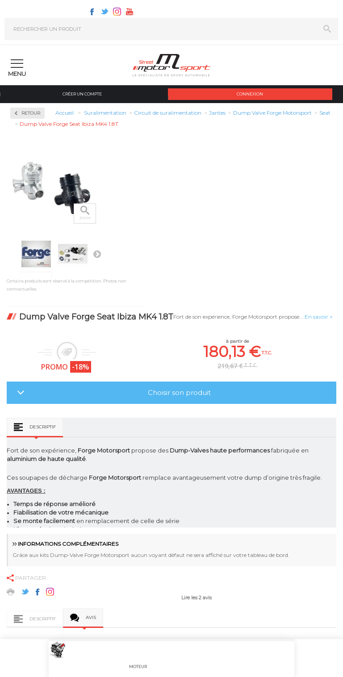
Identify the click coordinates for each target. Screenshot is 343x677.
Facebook (92, 11)
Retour (30, 113)
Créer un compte (82, 93)
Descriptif (42, 427)
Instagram (117, 11)
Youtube (129, 11)
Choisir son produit (179, 392)
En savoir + (319, 316)
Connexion (250, 93)
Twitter (104, 11)
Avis (91, 617)
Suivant (96, 253)
